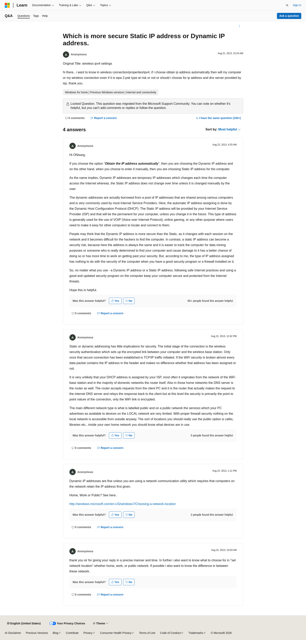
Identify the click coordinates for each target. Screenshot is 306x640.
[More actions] (239, 26)
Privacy (88, 632)
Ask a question (289, 15)
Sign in (297, 5)
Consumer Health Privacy (115, 632)
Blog (55, 632)
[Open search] (287, 5)
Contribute (72, 632)
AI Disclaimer (13, 632)
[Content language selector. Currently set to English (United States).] (24, 623)
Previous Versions (37, 632)
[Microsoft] (7, 5)
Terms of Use (147, 632)
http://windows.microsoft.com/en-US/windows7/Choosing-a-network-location (122, 504)
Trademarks (195, 632)
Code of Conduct (170, 632)
